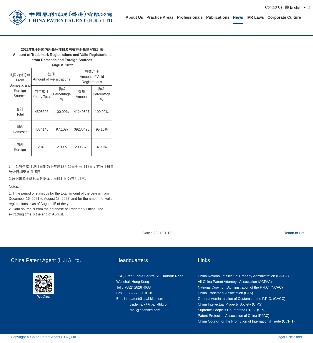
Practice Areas (160, 17)
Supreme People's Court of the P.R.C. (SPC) (232, 310)
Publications (217, 17)
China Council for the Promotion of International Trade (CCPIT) (246, 321)
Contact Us (273, 7)
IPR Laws (255, 17)
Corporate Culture (284, 17)
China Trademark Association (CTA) (225, 293)
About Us (134, 17)
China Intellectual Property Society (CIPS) (230, 304)
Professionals (190, 17)
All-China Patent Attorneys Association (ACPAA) (235, 282)
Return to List (294, 233)
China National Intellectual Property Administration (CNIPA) (243, 276)
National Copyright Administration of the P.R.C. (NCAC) (240, 287)
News (238, 17)
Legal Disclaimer (289, 337)
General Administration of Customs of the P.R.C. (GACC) (241, 299)
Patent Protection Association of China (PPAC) (234, 316)
